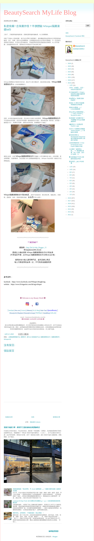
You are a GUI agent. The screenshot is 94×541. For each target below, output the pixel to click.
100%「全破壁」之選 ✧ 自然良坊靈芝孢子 (76, 88)
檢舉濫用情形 (53, 531)
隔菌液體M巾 (55, 337)
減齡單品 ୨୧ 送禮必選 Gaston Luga (76, 125)
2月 (71, 191)
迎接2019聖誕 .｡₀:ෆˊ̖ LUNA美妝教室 (75, 108)
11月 (71, 166)
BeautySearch (80, 46)
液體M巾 (23, 337)
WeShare (39, 313)
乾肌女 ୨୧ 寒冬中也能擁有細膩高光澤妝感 (76, 104)
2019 (69, 83)
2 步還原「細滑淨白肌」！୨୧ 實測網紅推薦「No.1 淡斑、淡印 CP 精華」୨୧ (76, 151)
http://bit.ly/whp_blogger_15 (36, 247)
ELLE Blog (36, 310)
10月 (71, 169)
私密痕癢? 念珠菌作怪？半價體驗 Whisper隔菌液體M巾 (77, 119)
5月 (71, 183)
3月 (71, 189)
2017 (69, 201)
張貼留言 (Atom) (35, 422)
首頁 (32, 417)
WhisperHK (7, 339)
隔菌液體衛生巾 (46, 337)
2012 (69, 215)
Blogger (55, 536)
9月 (71, 172)
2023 (69, 72)
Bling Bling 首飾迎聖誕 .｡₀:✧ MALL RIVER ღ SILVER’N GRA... (77, 113)
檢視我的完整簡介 (79, 49)
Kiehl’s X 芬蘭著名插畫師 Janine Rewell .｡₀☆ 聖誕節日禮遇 (77, 130)
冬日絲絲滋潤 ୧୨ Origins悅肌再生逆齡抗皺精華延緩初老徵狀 (77, 93)
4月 (71, 186)
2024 (69, 69)
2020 (69, 80)
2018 (69, 198)
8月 (71, 175)
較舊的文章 (56, 417)
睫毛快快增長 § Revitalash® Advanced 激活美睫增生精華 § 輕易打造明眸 (77, 137)
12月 (71, 85)
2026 (69, 63)
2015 (69, 206)
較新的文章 (9, 417)
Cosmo (23, 310)
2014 (69, 209)
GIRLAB (53, 313)
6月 (71, 180)
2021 (69, 77)
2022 (69, 74)
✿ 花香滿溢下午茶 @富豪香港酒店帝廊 (76, 158)
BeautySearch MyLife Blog (40, 12)
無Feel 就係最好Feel (33, 337)
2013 (69, 212)
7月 (71, 178)
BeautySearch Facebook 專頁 (75, 36)
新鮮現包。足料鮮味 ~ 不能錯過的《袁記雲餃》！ (28, 513)
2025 (69, 66)
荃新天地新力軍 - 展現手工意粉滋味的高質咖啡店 (22, 427)
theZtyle (11, 310)
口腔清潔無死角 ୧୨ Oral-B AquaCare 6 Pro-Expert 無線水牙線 (76, 144)
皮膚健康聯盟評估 (14, 337)
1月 (71, 194)
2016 (69, 203)
